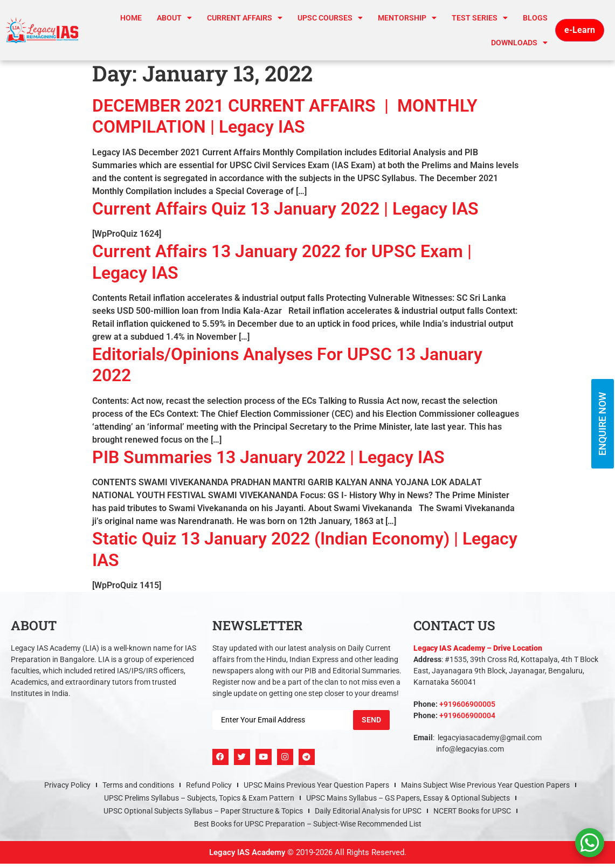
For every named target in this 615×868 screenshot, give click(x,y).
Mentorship (407, 18)
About (174, 18)
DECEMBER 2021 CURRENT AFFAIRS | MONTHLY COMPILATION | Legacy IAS (285, 116)
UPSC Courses (330, 18)
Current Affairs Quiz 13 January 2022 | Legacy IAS (285, 208)
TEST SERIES (480, 18)
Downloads (519, 42)
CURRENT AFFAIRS (244, 18)
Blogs (535, 17)
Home (131, 17)
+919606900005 (467, 704)
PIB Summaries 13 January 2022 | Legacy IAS (268, 457)
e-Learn (579, 30)
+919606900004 (467, 715)
